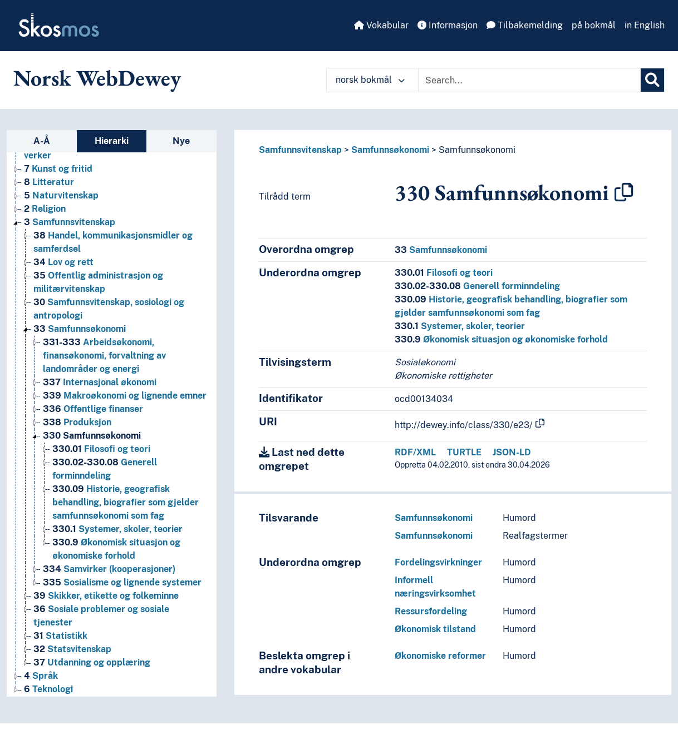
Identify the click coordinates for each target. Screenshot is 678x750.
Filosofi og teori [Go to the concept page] (101, 449)
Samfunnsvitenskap (300, 150)
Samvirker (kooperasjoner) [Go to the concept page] (109, 569)
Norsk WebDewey (97, 77)
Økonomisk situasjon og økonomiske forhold (501, 339)
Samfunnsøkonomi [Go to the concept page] (79, 329)
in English (645, 25)
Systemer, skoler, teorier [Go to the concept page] (117, 529)
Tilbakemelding (525, 25)
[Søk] (652, 80)
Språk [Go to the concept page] (41, 675)
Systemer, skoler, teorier (460, 326)
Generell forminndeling (477, 286)
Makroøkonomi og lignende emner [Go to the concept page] (125, 395)
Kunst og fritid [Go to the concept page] (58, 168)
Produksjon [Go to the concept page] (77, 422)
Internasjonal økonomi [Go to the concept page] (99, 382)
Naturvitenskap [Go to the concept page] (61, 195)
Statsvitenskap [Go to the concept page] (72, 649)
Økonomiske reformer (440, 655)
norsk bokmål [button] (370, 79)
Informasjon (447, 25)
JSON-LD (512, 452)
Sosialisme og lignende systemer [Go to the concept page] (122, 582)
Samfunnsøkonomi (390, 150)
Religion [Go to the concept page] (45, 208)
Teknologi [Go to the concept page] (48, 689)
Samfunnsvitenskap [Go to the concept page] (69, 222)
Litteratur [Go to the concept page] (49, 182)
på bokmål (594, 25)
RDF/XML (415, 452)
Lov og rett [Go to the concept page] (63, 262)
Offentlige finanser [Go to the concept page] (93, 409)
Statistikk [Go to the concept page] (60, 635)
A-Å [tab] (41, 141)
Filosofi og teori (444, 272)
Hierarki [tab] (112, 141)
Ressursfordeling (431, 611)
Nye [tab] (181, 141)
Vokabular (381, 25)
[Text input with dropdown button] (529, 80)
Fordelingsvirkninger (438, 562)
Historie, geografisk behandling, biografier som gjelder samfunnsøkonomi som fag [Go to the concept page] (125, 502)
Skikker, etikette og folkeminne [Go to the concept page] (106, 595)
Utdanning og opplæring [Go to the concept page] (91, 662)
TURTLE (464, 452)
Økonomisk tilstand (435, 629)
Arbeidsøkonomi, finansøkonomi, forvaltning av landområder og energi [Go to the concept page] (104, 355)
